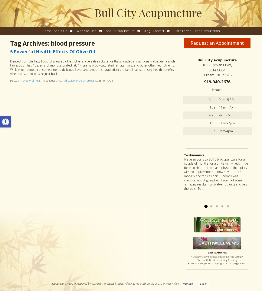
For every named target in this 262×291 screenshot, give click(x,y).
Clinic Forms (182, 31)
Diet (25, 81)
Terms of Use (154, 283)
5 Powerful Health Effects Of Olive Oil (52, 52)
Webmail (188, 283)
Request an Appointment (217, 43)
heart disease (66, 81)
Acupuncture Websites (64, 283)
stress (90, 81)
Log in (203, 283)
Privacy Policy (171, 283)
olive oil (81, 81)
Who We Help (86, 31)
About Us (60, 31)
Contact (158, 31)
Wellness (34, 81)
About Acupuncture (120, 31)
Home (46, 31)
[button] (5, 121)
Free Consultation (207, 31)
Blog (147, 31)
